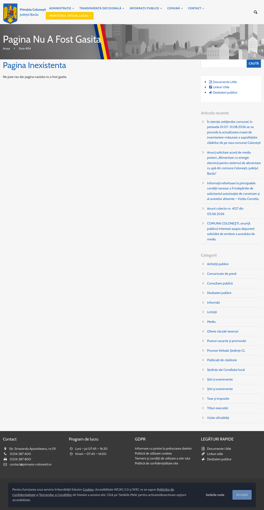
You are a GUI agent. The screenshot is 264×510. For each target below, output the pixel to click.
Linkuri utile (215, 454)
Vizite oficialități (218, 418)
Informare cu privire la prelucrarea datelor (163, 448)
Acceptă (242, 495)
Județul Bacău (33, 12)
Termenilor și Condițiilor (55, 495)
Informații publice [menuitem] (144, 8)
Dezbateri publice (225, 92)
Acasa (6, 48)
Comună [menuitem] (173, 8)
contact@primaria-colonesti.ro (31, 464)
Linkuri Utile (221, 87)
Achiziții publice (218, 264)
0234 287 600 (20, 454)
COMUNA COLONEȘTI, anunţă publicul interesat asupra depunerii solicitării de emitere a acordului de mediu (231, 231)
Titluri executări (217, 408)
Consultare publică (220, 283)
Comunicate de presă (221, 274)
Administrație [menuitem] (60, 8)
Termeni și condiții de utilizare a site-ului (162, 458)
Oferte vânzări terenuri (222, 331)
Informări (213, 302)
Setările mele (215, 495)
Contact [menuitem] (194, 8)
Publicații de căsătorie (222, 360)
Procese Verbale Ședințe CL (226, 351)
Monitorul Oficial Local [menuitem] (69, 15)
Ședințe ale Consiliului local (226, 370)
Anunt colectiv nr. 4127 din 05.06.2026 (225, 211)
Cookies (88, 489)
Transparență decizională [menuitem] (100, 8)
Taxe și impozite (218, 399)
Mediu (211, 322)
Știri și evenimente (220, 379)
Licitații (212, 312)
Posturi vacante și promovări (226, 341)
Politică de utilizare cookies (153, 453)
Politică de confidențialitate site (156, 463)
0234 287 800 (20, 459)
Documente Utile (225, 82)
